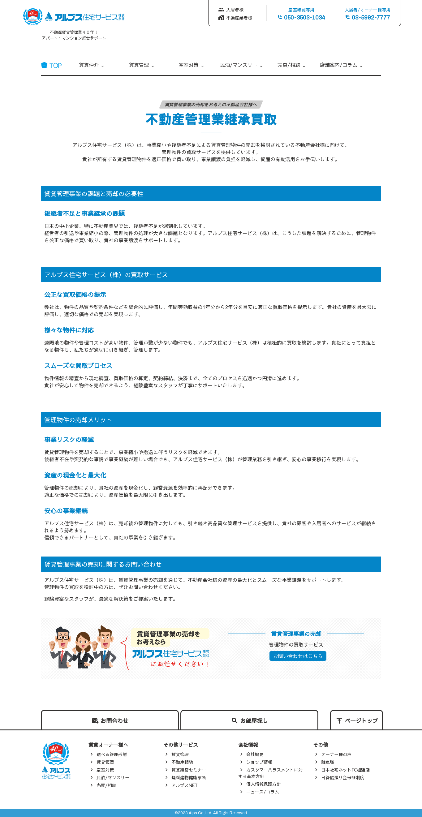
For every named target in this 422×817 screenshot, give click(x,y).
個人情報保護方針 (263, 784)
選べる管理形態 (112, 754)
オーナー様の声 (336, 754)
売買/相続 (289, 64)
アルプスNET (184, 785)
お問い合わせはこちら (298, 655)
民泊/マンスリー (238, 64)
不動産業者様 (239, 18)
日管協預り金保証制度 (342, 777)
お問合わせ (114, 721)
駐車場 (327, 762)
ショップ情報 (259, 762)
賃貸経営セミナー (188, 770)
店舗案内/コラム (338, 64)
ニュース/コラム (262, 792)
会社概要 (255, 754)
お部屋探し (254, 721)
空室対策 (189, 64)
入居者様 (234, 9)
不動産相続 (182, 762)
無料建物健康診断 (188, 777)
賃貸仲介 (89, 64)
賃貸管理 (139, 64)
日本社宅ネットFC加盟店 (345, 770)
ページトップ (361, 721)
